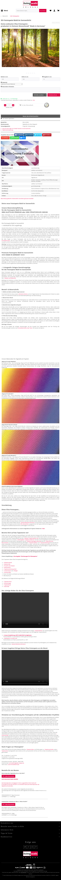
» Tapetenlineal (7, 585)
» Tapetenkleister (38, 630)
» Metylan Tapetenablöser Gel (31, 538)
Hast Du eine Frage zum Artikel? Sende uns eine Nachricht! (16, 128)
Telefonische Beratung (7, 130)
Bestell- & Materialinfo (13, 198)
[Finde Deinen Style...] (31, 10)
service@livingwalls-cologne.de (16, 763)
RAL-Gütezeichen (25, 524)
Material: (4, 82)
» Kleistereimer (7, 567)
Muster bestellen (29, 198)
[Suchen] (42, 10)
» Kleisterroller (6, 564)
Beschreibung (4, 198)
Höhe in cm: (25, 77)
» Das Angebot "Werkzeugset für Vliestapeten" (25, 556)
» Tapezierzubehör (32, 542)
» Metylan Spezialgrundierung (33, 541)
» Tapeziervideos (30, 749)
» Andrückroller (7, 572)
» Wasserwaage (7, 583)
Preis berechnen (53, 95)
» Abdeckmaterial (7, 562)
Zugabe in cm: (48, 77)
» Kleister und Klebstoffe (10, 278)
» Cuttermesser (7, 570)
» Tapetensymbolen (49, 749)
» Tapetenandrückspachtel (9, 569)
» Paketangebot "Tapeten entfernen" (26, 539)
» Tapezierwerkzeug (44, 542)
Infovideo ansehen (40, 95)
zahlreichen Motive (23, 294)
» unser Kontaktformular (13, 764)
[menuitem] (4, 10)
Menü (4, 10)
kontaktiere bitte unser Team (25, 328)
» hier (33, 100)
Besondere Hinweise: (8, 86)
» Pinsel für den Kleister (9, 566)
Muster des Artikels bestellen (30, 116)
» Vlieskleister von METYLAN (10, 638)
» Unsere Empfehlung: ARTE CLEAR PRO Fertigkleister (17, 635)
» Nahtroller (6, 586)
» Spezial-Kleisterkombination (27, 522)
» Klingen (15, 570)
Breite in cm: (4, 77)
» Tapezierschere (7, 581)
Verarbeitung (22, 198)
